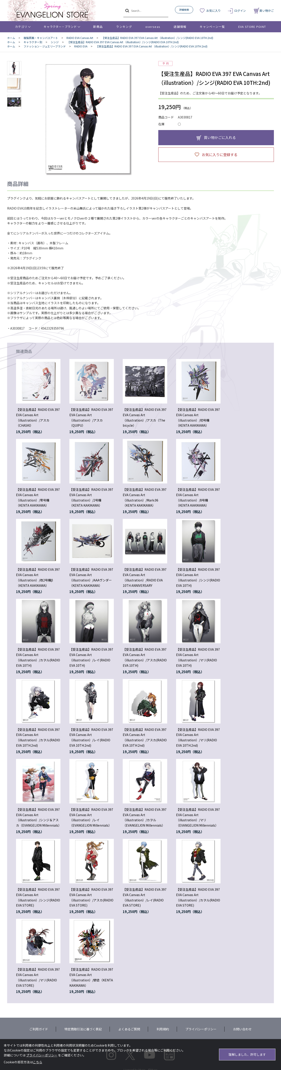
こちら (37, 1062)
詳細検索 (184, 9)
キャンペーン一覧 (212, 26)
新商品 (98, 26)
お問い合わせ (242, 1029)
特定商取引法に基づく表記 (83, 1029)
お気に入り (213, 10)
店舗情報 (180, 26)
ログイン (240, 10)
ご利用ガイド (38, 1029)
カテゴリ (21, 26)
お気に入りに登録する (219, 154)
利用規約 (163, 1029)
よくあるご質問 (129, 1029)
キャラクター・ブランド (60, 26)
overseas (152, 26)
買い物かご (264, 10)
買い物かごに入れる (220, 137)
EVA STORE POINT (252, 26)
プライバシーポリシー (201, 1029)
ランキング (124, 26)
